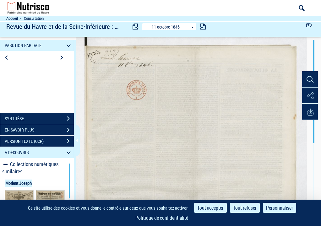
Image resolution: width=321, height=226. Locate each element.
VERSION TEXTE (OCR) (39, 141)
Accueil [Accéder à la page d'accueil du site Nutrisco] (12, 18)
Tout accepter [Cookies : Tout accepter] (210, 207)
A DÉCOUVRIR (39, 152)
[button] (310, 79)
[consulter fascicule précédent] (135, 26)
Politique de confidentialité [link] (161, 217)
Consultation (34, 18)
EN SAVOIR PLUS (39, 130)
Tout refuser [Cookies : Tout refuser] (245, 207)
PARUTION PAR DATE (39, 45)
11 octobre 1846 (166, 27)
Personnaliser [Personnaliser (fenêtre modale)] (279, 207)
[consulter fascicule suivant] (203, 26)
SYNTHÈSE (39, 118)
